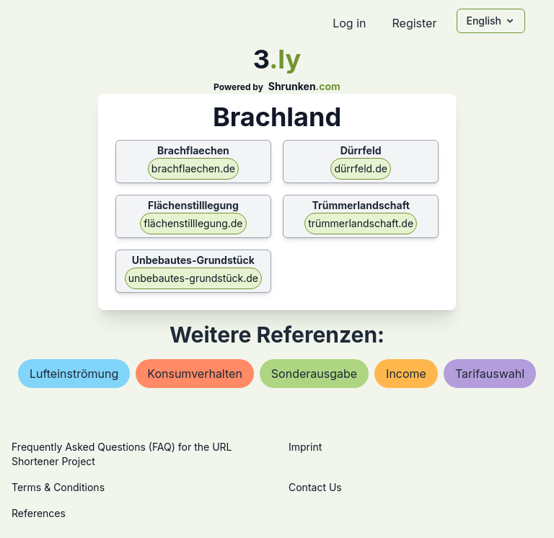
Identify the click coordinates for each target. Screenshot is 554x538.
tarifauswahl (489, 373)
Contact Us (315, 487)
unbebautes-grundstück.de (193, 278)
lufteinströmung (74, 373)
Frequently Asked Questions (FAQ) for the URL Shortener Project (122, 454)
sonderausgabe (314, 373)
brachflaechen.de (193, 168)
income (406, 373)
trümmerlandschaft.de (360, 223)
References (39, 513)
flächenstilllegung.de (193, 223)
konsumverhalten (194, 373)
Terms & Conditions (58, 487)
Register (414, 23)
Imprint (305, 447)
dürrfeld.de (360, 168)
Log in (349, 23)
